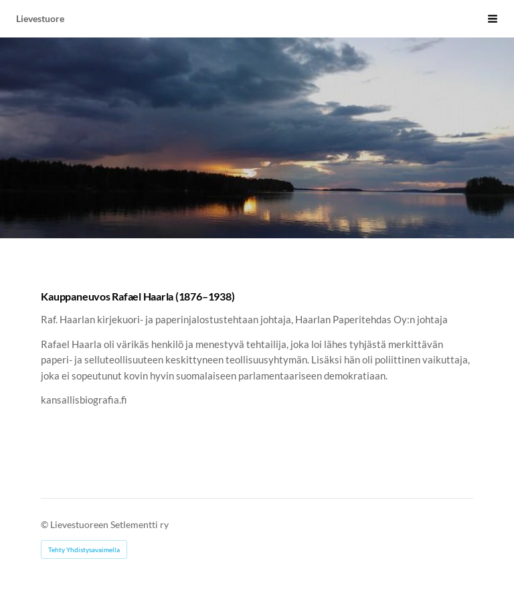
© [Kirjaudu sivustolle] (45, 524)
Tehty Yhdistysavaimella (84, 549)
